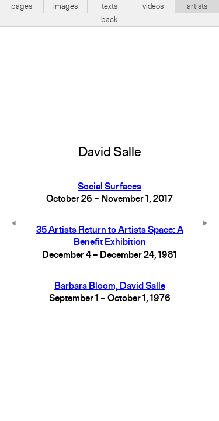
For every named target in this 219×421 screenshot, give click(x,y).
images (65, 6)
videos (153, 6)
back (109, 20)
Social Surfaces (109, 187)
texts (109, 6)
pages (21, 6)
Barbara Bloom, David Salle (109, 286)
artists (197, 6)
